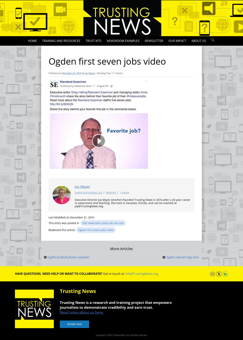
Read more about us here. (82, 312)
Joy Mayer (90, 73)
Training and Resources (61, 41)
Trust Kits (93, 41)
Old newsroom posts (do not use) (103, 223)
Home (32, 41)
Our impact (177, 41)
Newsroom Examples (123, 41)
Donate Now (74, 324)
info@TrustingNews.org (141, 274)
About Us (198, 41)
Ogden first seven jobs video (96, 230)
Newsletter (154, 41)
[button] (213, 40)
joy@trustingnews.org (88, 192)
